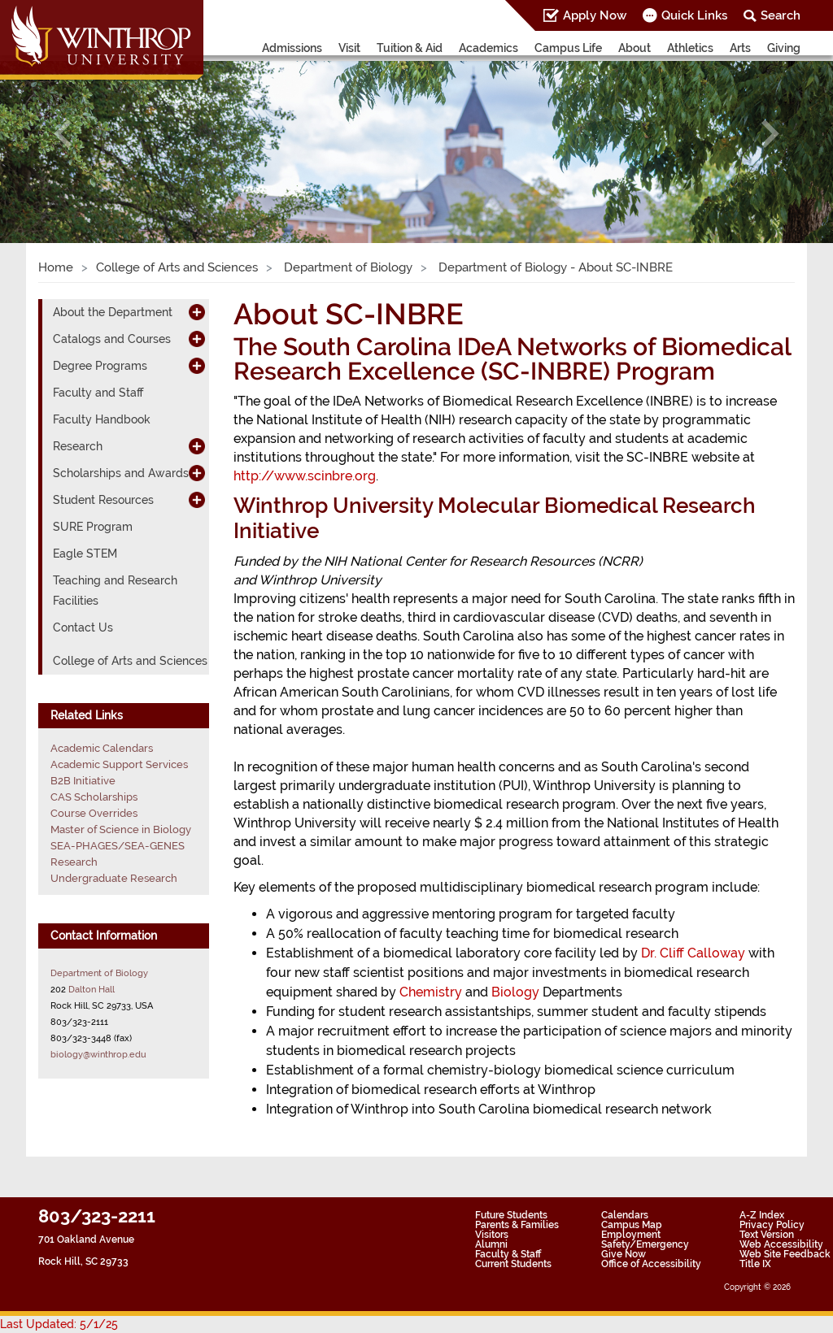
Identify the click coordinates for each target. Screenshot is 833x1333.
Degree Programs (100, 365)
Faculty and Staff (98, 392)
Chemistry (430, 992)
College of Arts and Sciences (177, 267)
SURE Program (93, 526)
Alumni (491, 1244)
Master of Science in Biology (120, 829)
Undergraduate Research (113, 878)
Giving (783, 47)
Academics (488, 47)
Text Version (766, 1234)
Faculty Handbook (101, 419)
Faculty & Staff (508, 1254)
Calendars (624, 1215)
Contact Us (83, 627)
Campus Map (631, 1225)
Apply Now (594, 15)
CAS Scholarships (93, 797)
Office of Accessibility (651, 1264)
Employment (631, 1234)
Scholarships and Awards (121, 473)
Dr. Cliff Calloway (693, 953)
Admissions (292, 47)
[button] (62, 133)
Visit (349, 47)
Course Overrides (93, 813)
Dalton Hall (91, 989)
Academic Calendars (101, 748)
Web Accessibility (781, 1244)
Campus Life (568, 47)
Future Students (511, 1215)
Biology (515, 992)
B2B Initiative (83, 781)
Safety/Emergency (645, 1244)
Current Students (513, 1264)
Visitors (491, 1234)
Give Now (623, 1254)
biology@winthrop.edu (98, 1054)
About (634, 47)
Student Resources (103, 499)
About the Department (112, 312)
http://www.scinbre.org (304, 476)
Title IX (755, 1264)
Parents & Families (517, 1225)
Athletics (690, 47)
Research (77, 446)
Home (55, 267)
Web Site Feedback (785, 1254)
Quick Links (694, 15)
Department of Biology (346, 267)
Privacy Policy (772, 1225)
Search (780, 15)
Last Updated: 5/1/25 (59, 1324)
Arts (740, 47)
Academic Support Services (119, 764)
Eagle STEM (85, 553)
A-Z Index (761, 1215)
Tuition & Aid (410, 47)
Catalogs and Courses (112, 338)
